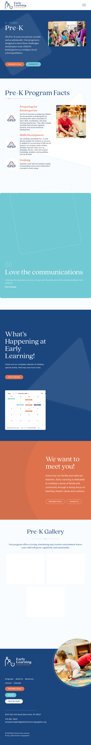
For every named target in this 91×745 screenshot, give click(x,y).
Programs (9, 679)
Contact (8, 683)
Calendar (17, 683)
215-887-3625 (11, 719)
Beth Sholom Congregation (20, 735)
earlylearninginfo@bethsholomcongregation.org (25, 722)
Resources (29, 679)
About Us (19, 679)
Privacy (8, 735)
